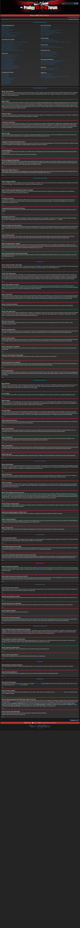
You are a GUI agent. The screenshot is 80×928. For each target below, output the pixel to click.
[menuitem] (38, 15)
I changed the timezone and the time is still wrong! (11, 44)
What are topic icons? (6, 83)
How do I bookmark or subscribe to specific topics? (51, 61)
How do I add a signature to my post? (9, 57)
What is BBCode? (5, 73)
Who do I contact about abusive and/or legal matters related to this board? (55, 76)
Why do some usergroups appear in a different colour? (51, 32)
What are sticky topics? (6, 80)
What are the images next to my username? (10, 46)
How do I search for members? (47, 55)
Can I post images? (5, 77)
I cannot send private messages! (47, 39)
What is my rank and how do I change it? (10, 49)
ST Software (35, 725)
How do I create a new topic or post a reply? (10, 54)
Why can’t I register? (6, 29)
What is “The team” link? (45, 35)
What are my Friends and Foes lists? (48, 46)
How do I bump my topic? (7, 69)
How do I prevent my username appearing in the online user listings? (15, 41)
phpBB (56, 219)
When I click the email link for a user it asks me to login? (13, 50)
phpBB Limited (37, 683)
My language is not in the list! (7, 45)
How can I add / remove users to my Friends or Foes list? (52, 47)
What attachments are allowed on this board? (49, 68)
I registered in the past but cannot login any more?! (12, 32)
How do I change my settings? (8, 40)
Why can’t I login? (5, 31)
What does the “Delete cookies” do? (9, 36)
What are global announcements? (8, 78)
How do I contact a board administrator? (48, 77)
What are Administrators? (46, 26)
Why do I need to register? (7, 26)
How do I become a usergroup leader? (48, 31)
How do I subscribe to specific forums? (48, 63)
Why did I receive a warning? (7, 64)
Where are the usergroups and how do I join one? (50, 30)
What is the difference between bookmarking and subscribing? (53, 60)
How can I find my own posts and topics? (49, 56)
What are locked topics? (6, 82)
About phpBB (17, 684)
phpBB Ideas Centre (59, 692)
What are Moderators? (45, 27)
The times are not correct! (7, 43)
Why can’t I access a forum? (7, 62)
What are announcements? (7, 79)
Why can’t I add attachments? (7, 63)
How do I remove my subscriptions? (48, 64)
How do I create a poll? (6, 58)
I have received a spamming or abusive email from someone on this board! (55, 41)
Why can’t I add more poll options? (8, 59)
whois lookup (13, 701)
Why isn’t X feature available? (46, 75)
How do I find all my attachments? (47, 69)
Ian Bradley (49, 725)
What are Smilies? (5, 76)
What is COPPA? (5, 27)
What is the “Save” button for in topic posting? (11, 66)
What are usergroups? (45, 29)
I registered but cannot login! (7, 30)
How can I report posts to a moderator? (9, 65)
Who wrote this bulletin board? (47, 73)
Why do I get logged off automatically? (9, 35)
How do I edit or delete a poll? (7, 60)
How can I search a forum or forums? (48, 51)
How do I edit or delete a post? (8, 55)
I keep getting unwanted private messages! (49, 40)
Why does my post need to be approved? (10, 68)
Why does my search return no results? (48, 52)
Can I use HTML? (5, 74)
